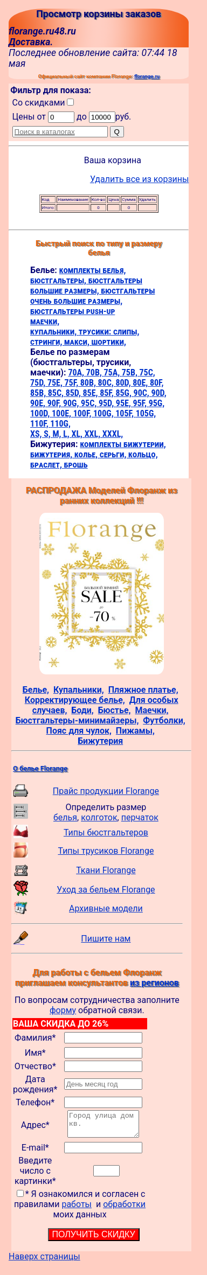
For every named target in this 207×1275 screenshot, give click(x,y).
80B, (89, 383)
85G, (124, 393)
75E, (56, 383)
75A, (112, 372)
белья (65, 817)
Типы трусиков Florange (106, 851)
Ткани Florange (105, 870)
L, (67, 434)
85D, (74, 393)
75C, (147, 372)
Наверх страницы (44, 1261)
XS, (37, 434)
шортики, (109, 342)
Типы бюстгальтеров (106, 832)
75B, (131, 372)
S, (48, 434)
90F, (55, 403)
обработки (124, 1209)
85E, (91, 393)
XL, (77, 434)
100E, (62, 413)
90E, (38, 403)
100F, (83, 413)
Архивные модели (106, 908)
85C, (57, 393)
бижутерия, (52, 454)
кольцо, (143, 454)
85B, (39, 393)
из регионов (154, 983)
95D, (107, 403)
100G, (104, 413)
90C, (142, 393)
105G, (146, 413)
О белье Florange (40, 768)
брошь (76, 464)
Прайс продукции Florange (106, 791)
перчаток (139, 817)
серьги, (114, 454)
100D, (41, 413)
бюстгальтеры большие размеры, (86, 285)
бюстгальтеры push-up (72, 311)
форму (63, 1010)
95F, (140, 403)
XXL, (93, 434)
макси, (77, 342)
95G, (156, 403)
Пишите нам (105, 938)
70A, (77, 372)
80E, (141, 383)
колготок (99, 817)
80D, (124, 383)
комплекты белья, (92, 270)
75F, (72, 383)
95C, (90, 403)
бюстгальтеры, (59, 280)
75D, (38, 383)
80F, (157, 383)
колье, (87, 454)
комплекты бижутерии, (122, 444)
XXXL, (112, 434)
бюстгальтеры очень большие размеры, (92, 295)
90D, (158, 393)
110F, (40, 424)
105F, (125, 413)
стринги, (47, 342)
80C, (107, 383)
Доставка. (31, 42)
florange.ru (147, 76)
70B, (95, 372)
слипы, (126, 331)
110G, (60, 424)
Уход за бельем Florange (106, 889)
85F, (107, 393)
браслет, (47, 464)
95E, (124, 403)
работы (76, 1209)
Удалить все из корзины (139, 179)
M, (57, 434)
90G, (72, 403)
